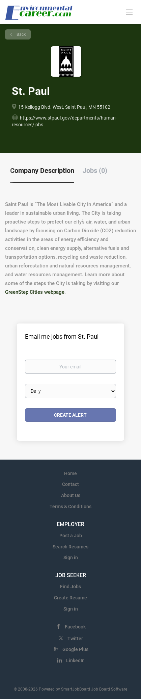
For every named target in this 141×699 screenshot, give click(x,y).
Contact (70, 484)
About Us (70, 495)
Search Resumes (70, 546)
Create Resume (70, 597)
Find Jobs (70, 586)
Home (70, 473)
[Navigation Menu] (129, 12)
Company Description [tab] (42, 170)
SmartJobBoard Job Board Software (94, 689)
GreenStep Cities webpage (34, 292)
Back (21, 34)
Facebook (75, 626)
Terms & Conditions (70, 506)
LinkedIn (75, 660)
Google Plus (75, 649)
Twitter (75, 638)
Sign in (70, 557)
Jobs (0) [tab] (95, 170)
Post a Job (70, 535)
